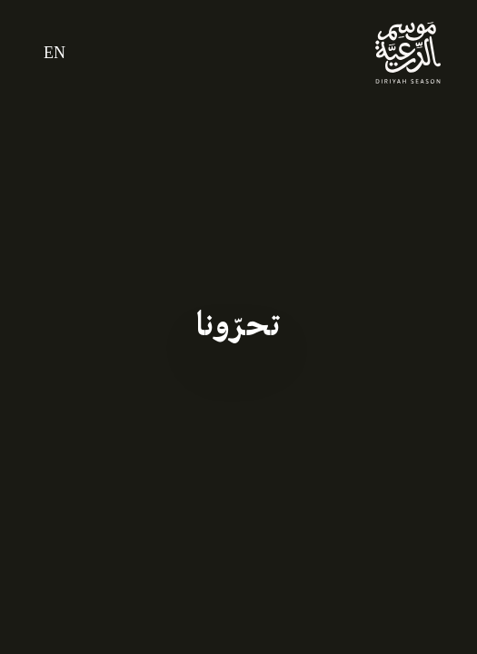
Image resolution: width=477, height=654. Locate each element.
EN (54, 53)
